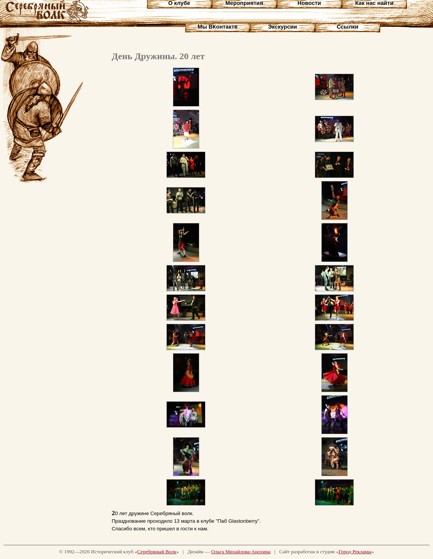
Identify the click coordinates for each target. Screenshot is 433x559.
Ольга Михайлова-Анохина (240, 551)
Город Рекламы (355, 551)
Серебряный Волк (156, 551)
